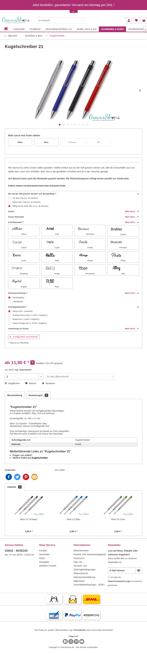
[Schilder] (19, 29)
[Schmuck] (35, 29)
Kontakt (43, 550)
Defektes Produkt (47, 565)
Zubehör (14, 487)
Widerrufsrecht (81, 573)
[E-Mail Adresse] (121, 570)
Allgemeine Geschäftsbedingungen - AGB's (89, 583)
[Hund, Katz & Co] (86, 29)
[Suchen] (83, 20)
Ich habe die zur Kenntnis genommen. (125, 581)
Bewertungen (38, 395)
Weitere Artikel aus (29, 458)
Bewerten (48, 383)
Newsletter (44, 554)
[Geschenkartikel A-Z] (58, 29)
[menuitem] (61, 20)
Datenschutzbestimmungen (119, 581)
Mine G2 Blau (73, 519)
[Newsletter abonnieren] (138, 570)
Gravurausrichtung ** (73, 293)
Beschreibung (14, 395)
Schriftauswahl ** (73, 222)
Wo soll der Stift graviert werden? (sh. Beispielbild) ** (73, 194)
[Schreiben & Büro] (112, 29)
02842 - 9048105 (16, 550)
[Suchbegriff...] (61, 20)
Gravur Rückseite (73, 217)
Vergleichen (12, 383)
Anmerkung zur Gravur (73, 329)
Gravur (73, 211)
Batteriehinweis (81, 550)
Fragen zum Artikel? (21, 455)
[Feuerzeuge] (136, 29)
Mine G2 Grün (118, 519)
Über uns (78, 562)
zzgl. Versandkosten (22, 370)
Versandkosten (79, 630)
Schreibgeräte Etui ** (73, 307)
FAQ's (42, 558)
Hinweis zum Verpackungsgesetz (90, 554)
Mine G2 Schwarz (29, 519)
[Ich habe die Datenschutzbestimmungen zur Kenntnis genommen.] (109, 577)
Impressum (79, 558)
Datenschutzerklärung (84, 577)
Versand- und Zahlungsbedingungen (85, 567)
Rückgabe (44, 562)
